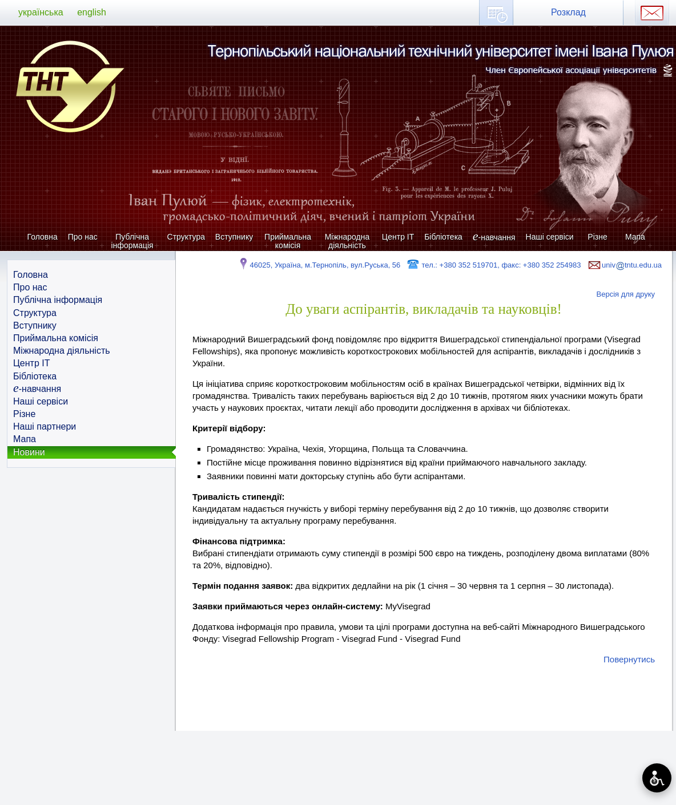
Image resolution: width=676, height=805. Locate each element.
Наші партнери (44, 426)
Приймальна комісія (287, 241)
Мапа (635, 236)
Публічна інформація (132, 241)
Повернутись (629, 659)
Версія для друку (626, 294)
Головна (42, 236)
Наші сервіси (550, 236)
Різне (597, 236)
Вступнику (234, 236)
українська (40, 12)
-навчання (494, 237)
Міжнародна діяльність (347, 241)
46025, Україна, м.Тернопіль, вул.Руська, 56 (319, 265)
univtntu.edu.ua (624, 265)
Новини (29, 452)
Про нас (83, 236)
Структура (186, 236)
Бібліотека (443, 236)
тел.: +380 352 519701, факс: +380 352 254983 (493, 265)
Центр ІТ (398, 236)
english (91, 12)
